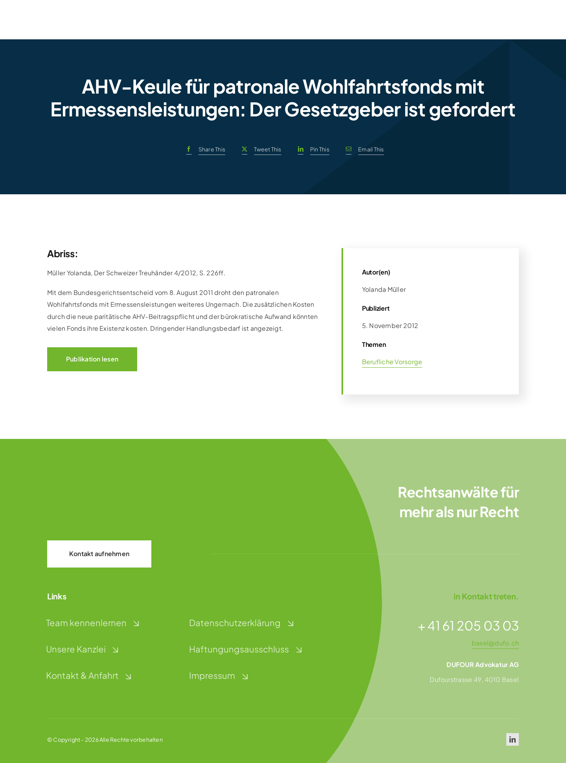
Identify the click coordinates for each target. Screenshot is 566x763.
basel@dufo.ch (495, 643)
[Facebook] (203, 149)
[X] (259, 149)
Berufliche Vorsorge (392, 362)
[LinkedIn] (311, 149)
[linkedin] (512, 739)
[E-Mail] (363, 149)
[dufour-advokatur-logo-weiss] (86, 489)
